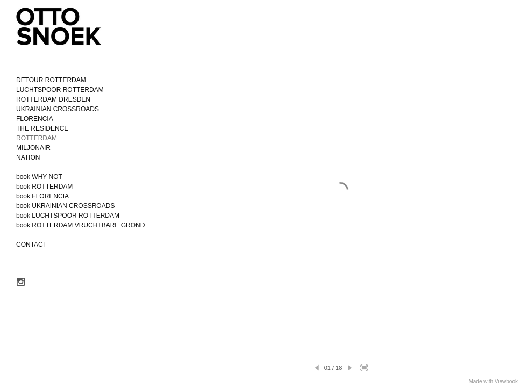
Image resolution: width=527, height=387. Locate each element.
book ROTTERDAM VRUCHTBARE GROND (80, 225)
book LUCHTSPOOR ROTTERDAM (67, 215)
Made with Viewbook (493, 381)
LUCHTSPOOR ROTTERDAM (60, 90)
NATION (28, 157)
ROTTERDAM (36, 138)
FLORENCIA (34, 119)
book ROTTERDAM (44, 186)
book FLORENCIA (42, 196)
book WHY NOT (39, 177)
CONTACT (31, 244)
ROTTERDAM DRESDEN (53, 99)
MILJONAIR (33, 148)
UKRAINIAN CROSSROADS (57, 109)
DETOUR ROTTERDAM (51, 80)
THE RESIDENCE (42, 128)
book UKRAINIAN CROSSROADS (65, 206)
